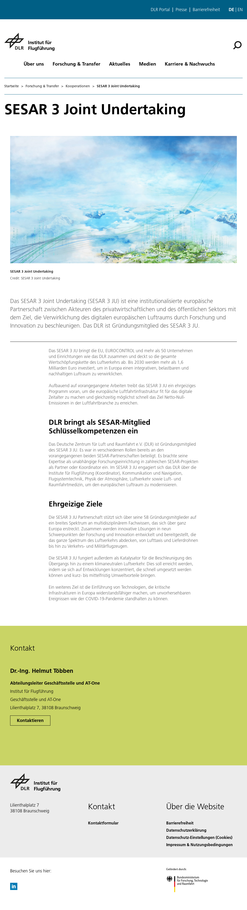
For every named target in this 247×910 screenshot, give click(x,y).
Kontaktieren (30, 720)
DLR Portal (160, 9)
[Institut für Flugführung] (29, 41)
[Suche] (237, 45)
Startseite (11, 86)
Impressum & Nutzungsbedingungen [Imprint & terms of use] (199, 844)
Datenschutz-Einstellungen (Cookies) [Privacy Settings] (199, 837)
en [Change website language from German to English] (240, 9)
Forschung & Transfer (76, 64)
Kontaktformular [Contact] (103, 822)
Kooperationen (78, 86)
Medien (147, 64)
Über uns (34, 64)
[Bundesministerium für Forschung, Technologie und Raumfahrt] (190, 896)
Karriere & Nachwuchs (190, 64)
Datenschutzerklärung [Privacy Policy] (186, 830)
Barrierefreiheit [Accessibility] (179, 822)
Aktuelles (119, 64)
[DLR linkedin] (13, 888)
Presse (181, 9)
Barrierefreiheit (206, 9)
